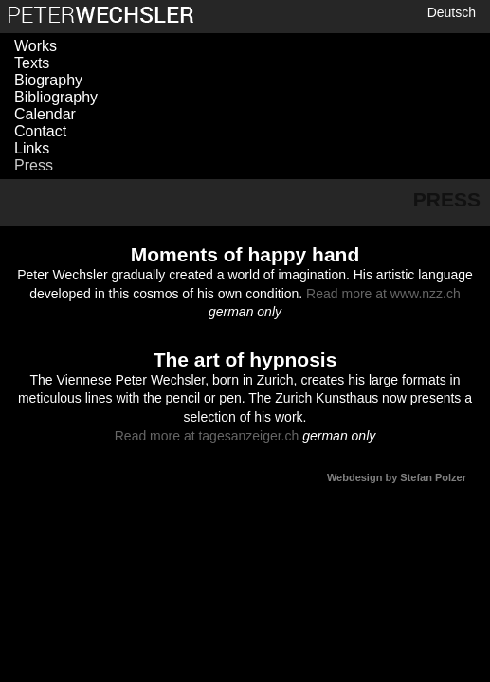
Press (33, 165)
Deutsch (451, 12)
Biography (48, 80)
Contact (40, 131)
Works (35, 46)
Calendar (45, 114)
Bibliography (56, 97)
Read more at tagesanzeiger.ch (207, 435)
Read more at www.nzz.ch (383, 293)
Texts (31, 63)
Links (31, 148)
